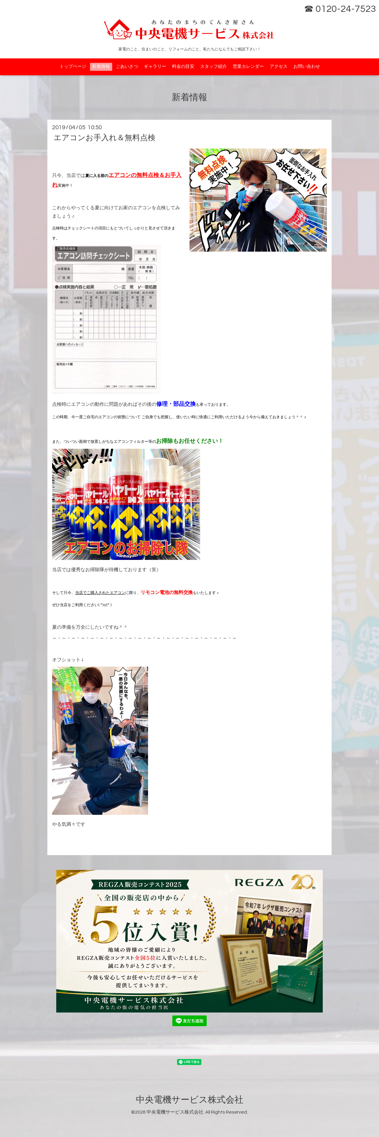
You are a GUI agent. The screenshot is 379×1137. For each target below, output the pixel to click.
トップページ (73, 66)
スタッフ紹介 (213, 66)
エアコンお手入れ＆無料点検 (104, 138)
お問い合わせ (306, 66)
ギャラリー (155, 66)
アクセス (279, 66)
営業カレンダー (248, 66)
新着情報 (101, 66)
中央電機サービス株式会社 (189, 1099)
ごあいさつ (127, 66)
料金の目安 (183, 66)
